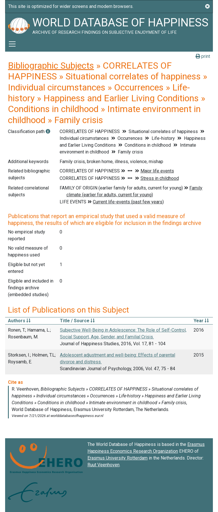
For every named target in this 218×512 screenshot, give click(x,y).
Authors (19, 320)
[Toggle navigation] (12, 44)
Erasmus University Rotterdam (117, 458)
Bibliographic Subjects (51, 65)
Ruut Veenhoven (103, 464)
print (203, 56)
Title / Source (77, 320)
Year (201, 320)
